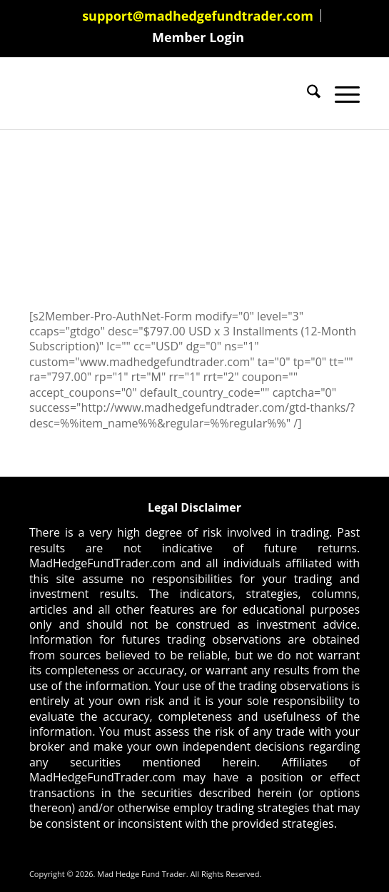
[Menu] (340, 93)
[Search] (306, 93)
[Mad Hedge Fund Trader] (161, 93)
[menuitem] (198, 15)
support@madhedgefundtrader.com (197, 15)
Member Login (198, 37)
